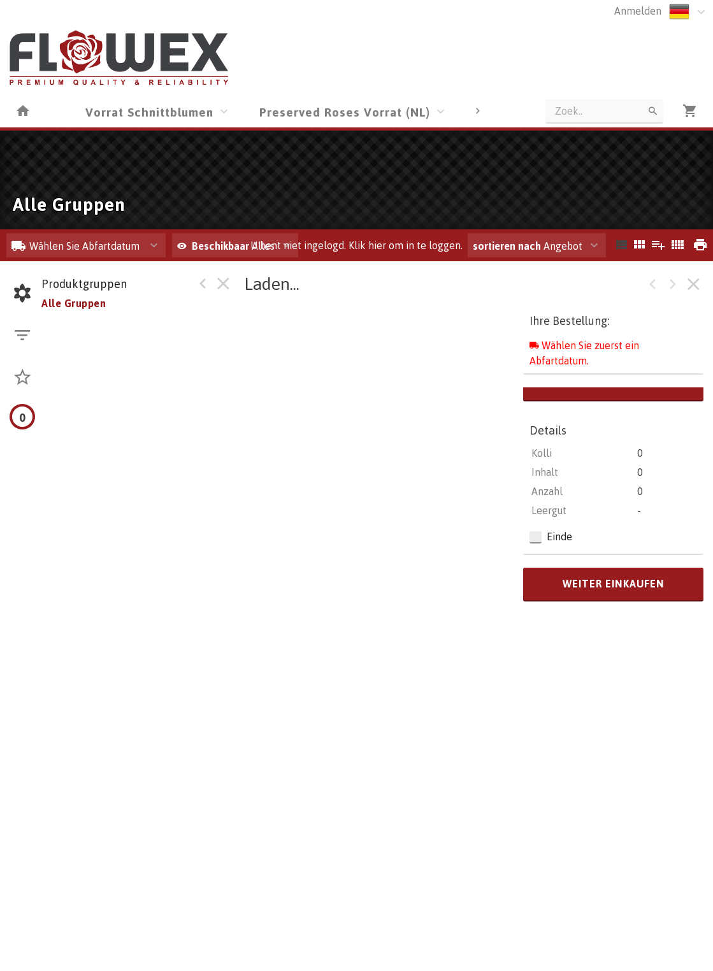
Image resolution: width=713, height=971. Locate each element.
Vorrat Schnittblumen (149, 112)
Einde (559, 536)
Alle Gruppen (73, 303)
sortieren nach (508, 246)
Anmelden (637, 10)
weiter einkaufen (614, 583)
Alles (226, 246)
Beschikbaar (222, 246)
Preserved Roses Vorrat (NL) (344, 112)
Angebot (527, 246)
